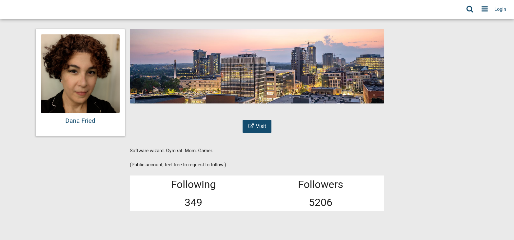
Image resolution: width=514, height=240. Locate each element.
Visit (257, 126)
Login (500, 9)
